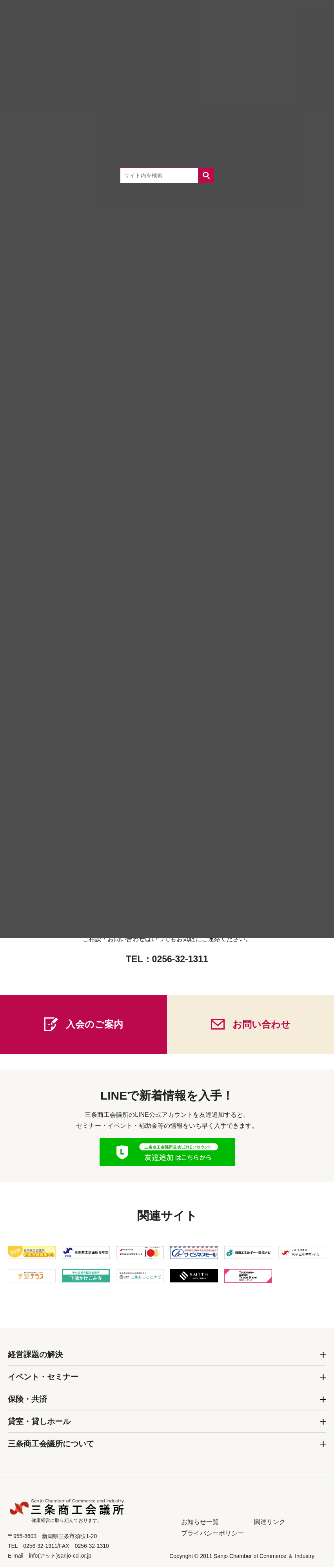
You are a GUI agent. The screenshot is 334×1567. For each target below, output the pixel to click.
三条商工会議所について (51, 1443)
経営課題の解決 (35, 1354)
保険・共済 (27, 1399)
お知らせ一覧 (200, 1521)
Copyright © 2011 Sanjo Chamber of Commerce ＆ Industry (241, 1556)
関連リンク (269, 1521)
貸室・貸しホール (39, 1421)
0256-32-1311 (180, 959)
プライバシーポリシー (212, 1533)
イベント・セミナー (43, 1376)
